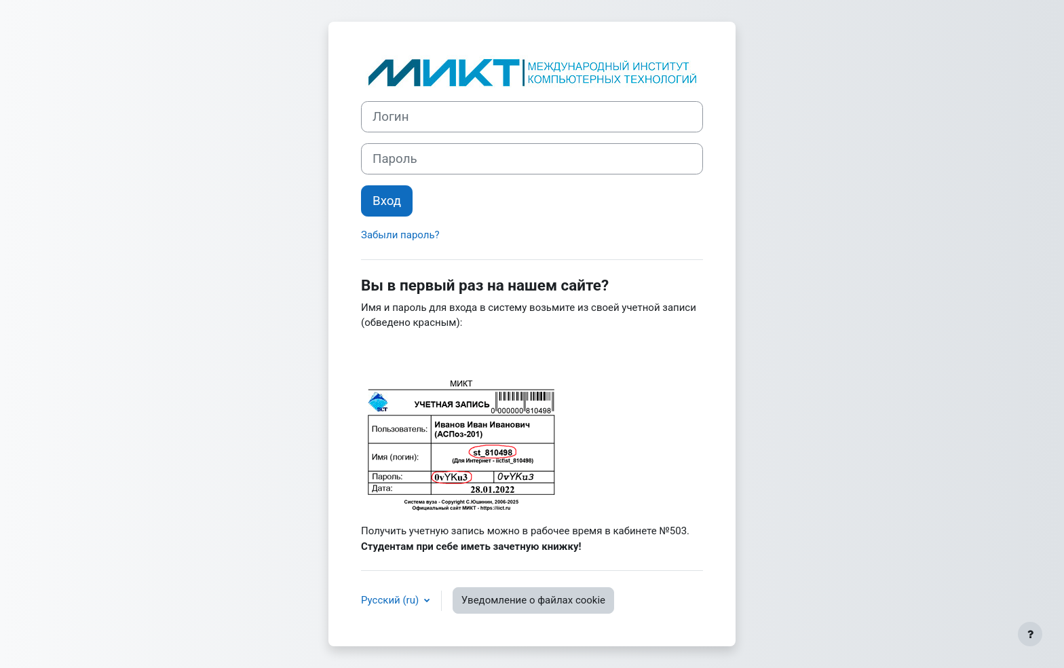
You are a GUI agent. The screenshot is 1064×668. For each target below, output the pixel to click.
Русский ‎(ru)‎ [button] (391, 600)
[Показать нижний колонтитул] (1030, 634)
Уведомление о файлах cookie (533, 600)
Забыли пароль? (400, 235)
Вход (387, 200)
